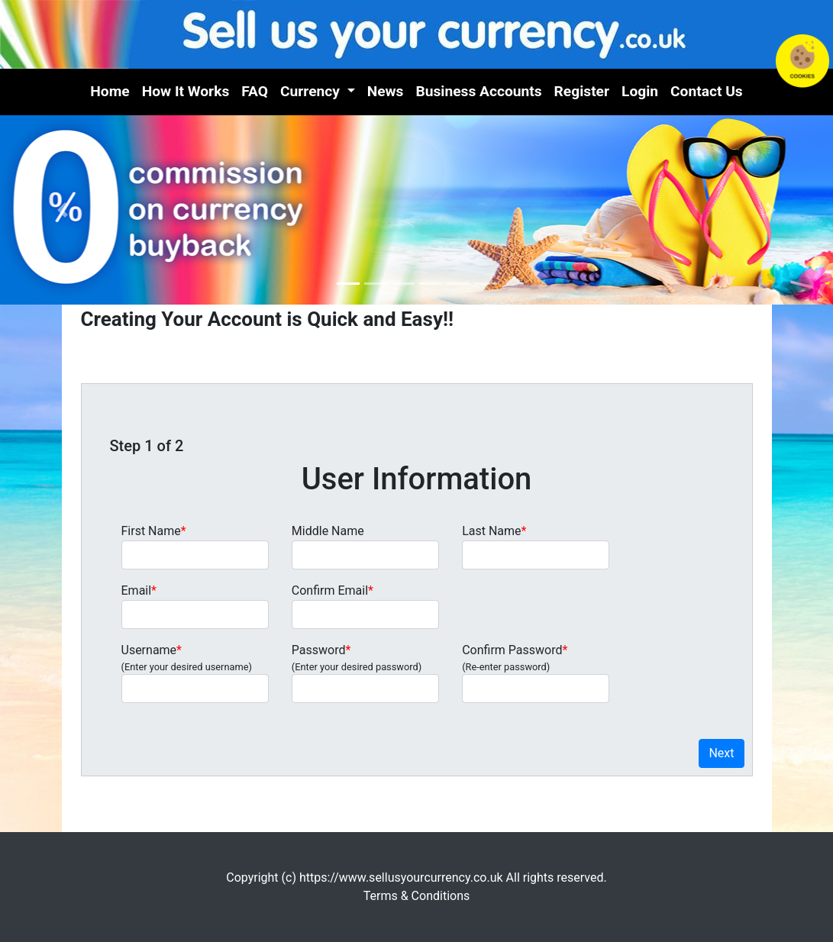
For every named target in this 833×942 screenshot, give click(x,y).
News (385, 91)
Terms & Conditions (416, 896)
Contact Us (706, 91)
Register (581, 91)
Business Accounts (478, 91)
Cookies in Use (802, 61)
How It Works (186, 91)
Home (109, 91)
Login (640, 91)
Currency (312, 91)
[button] (62, 210)
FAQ (254, 91)
